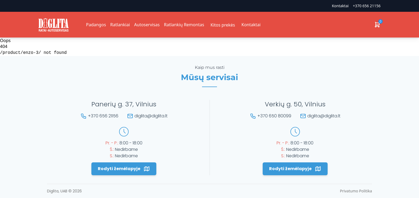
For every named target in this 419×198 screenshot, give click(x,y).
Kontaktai (340, 5)
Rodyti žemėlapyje (124, 169)
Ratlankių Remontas (184, 25)
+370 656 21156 (367, 5)
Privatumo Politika (356, 190)
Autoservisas (147, 25)
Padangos (96, 25)
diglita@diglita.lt (151, 116)
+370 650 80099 (274, 116)
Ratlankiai (120, 25)
